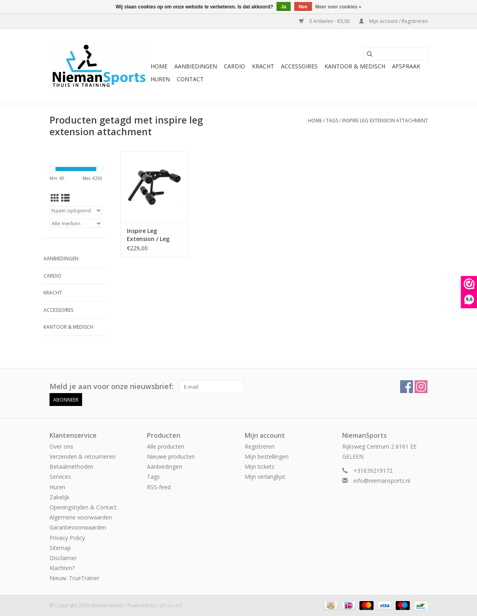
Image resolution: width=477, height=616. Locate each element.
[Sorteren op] (76, 210)
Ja (283, 7)
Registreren (260, 446)
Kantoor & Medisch (354, 66)
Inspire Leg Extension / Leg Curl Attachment (150, 235)
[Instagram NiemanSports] (421, 386)
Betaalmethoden (71, 466)
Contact (190, 79)
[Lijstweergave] (65, 198)
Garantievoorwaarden (78, 527)
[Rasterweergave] (55, 198)
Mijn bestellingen (267, 456)
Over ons (61, 446)
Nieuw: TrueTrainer (74, 578)
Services (60, 476)
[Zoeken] (395, 53)
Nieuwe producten (171, 456)
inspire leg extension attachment (385, 120)
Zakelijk (59, 497)
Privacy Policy (67, 538)
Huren (160, 79)
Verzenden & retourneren (83, 456)
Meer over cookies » (338, 7)
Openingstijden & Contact (83, 507)
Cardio (234, 66)
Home (159, 66)
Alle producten (165, 446)
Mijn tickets (260, 466)
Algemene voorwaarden (81, 517)
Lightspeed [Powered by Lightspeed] (169, 605)
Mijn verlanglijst (265, 476)
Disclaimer (63, 558)
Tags (332, 120)
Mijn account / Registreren (393, 21)
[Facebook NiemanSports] (406, 386)
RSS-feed (159, 487)
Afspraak (406, 66)
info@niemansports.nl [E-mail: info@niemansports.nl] (381, 480)
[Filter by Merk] (76, 223)
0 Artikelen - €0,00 (325, 21)
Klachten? (62, 568)
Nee (303, 7)
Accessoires (299, 66)
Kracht (263, 66)
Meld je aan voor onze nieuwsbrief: (111, 386)
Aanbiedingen (195, 66)
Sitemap (60, 548)
